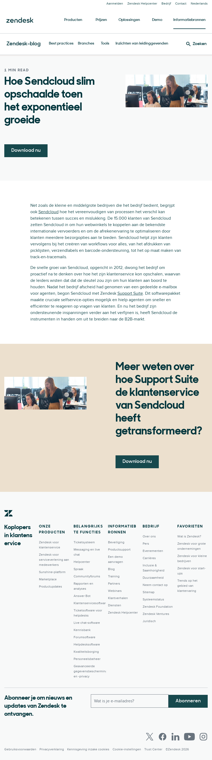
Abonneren (188, 700)
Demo (157, 20)
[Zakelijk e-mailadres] (129, 700)
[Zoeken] (196, 44)
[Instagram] (203, 736)
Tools (105, 44)
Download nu (26, 150)
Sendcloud (48, 212)
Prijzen (101, 20)
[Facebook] (162, 736)
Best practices (61, 44)
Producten (73, 20)
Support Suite (130, 293)
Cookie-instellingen (127, 749)
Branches (86, 44)
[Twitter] (149, 736)
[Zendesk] (8, 521)
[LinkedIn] (175, 736)
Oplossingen (129, 20)
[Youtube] (189, 736)
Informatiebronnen (189, 20)
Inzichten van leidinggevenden (142, 44)
